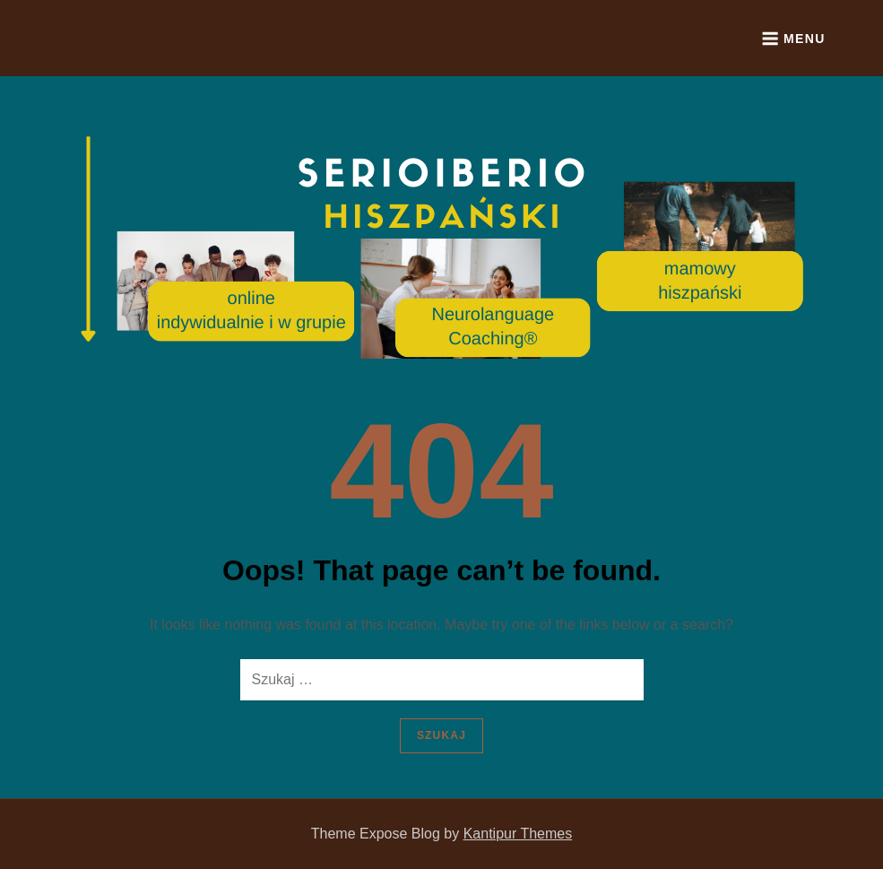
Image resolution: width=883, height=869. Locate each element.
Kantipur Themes (518, 833)
